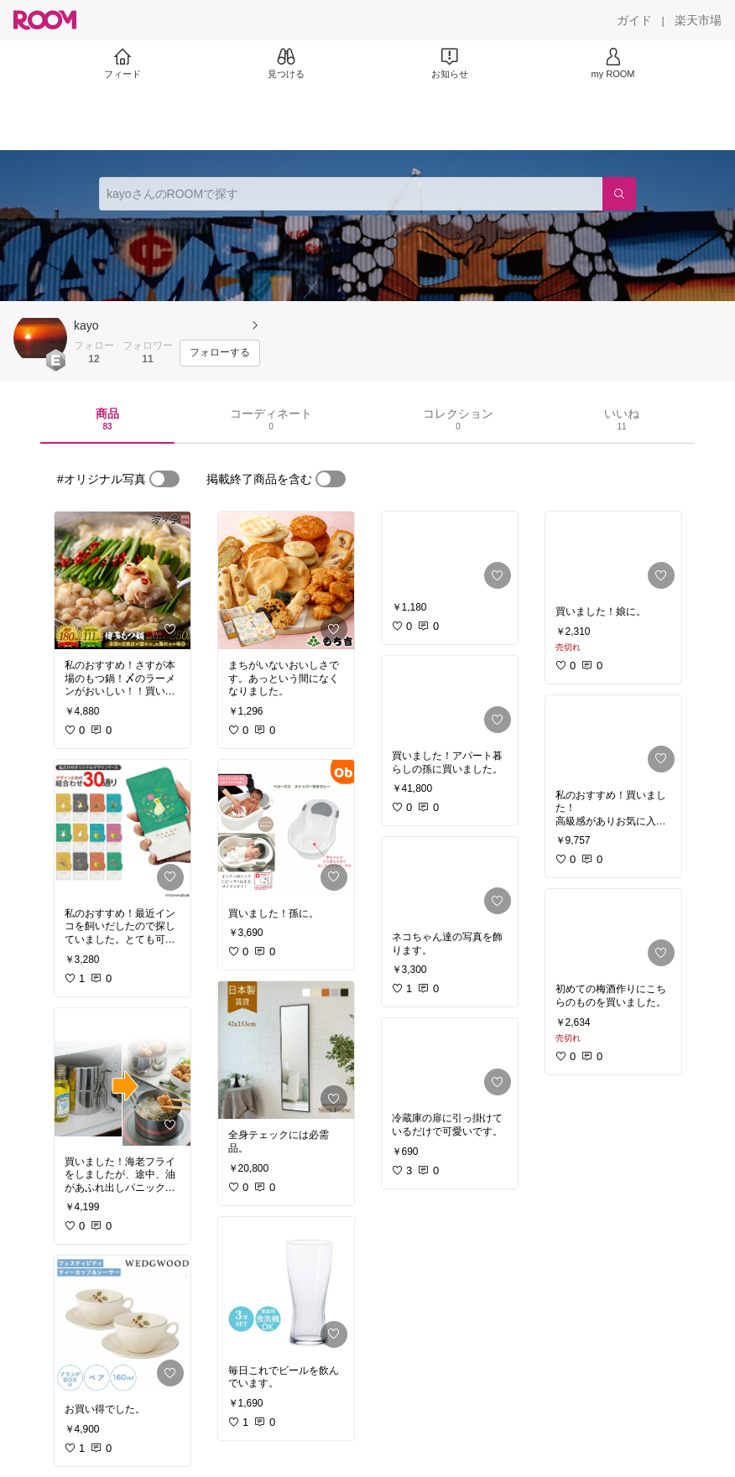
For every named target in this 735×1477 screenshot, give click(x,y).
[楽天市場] (698, 20)
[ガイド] (634, 20)
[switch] (164, 479)
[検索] (619, 194)
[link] (122, 580)
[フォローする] (220, 353)
